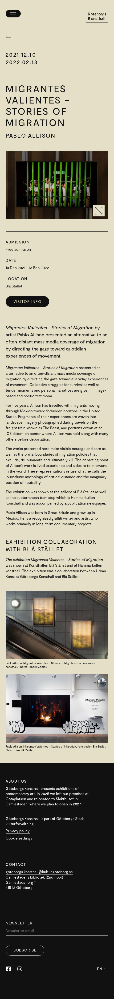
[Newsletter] (57, 931)
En (101, 969)
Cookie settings (19, 838)
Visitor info (27, 301)
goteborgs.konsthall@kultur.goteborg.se (39, 871)
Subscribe (25, 950)
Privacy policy (18, 830)
